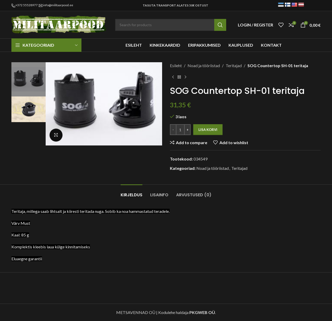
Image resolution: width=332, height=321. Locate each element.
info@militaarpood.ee (58, 5)
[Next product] (185, 77)
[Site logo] (59, 24)
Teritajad (234, 65)
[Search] (170, 25)
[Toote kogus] (180, 129)
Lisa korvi (207, 130)
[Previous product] (173, 77)
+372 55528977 (26, 5)
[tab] (131, 192)
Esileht (176, 65)
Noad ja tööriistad (204, 65)
